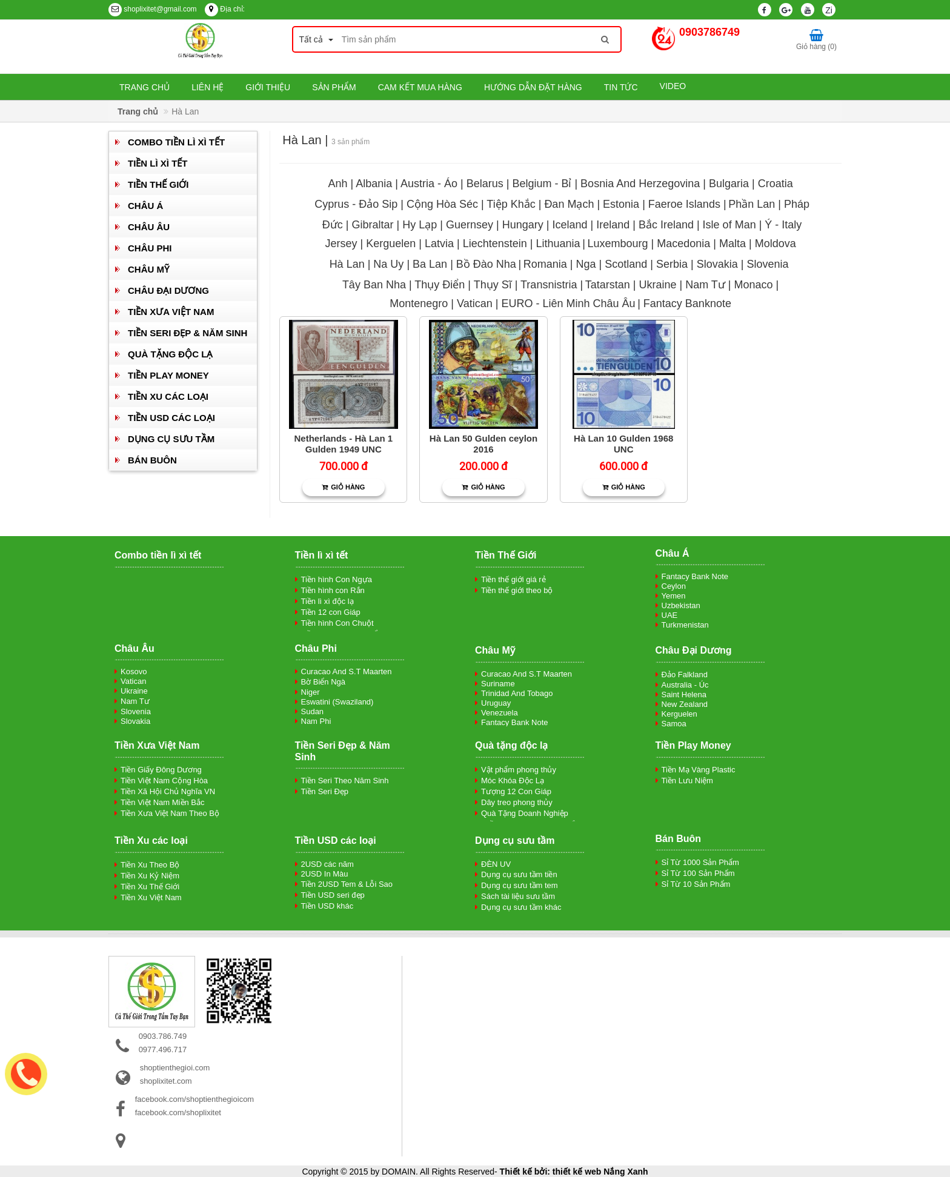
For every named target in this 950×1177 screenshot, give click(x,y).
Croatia (775, 183)
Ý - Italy (783, 225)
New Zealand (685, 704)
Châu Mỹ (148, 269)
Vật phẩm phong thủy (518, 769)
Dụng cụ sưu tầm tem (519, 885)
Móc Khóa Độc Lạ (512, 780)
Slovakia (717, 264)
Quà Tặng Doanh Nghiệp (524, 813)
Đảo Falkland (685, 674)
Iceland (569, 225)
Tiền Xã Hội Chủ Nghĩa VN (168, 791)
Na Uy (390, 264)
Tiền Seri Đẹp (325, 791)
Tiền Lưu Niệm (687, 780)
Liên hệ (207, 87)
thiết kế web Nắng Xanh (600, 1171)
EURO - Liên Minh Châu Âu (568, 303)
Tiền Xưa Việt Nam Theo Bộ (170, 813)
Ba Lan (430, 264)
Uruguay (496, 703)
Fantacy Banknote (687, 303)
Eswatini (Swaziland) (337, 701)
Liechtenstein (495, 243)
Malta (732, 243)
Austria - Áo (428, 183)
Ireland (612, 225)
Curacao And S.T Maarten (346, 671)
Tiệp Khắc (511, 204)
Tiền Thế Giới (158, 184)
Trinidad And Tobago (517, 693)
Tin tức (621, 87)
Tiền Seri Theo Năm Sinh (345, 780)
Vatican (475, 303)
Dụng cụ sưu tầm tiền (519, 874)
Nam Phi (316, 721)
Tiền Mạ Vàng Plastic (699, 769)
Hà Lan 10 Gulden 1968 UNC (623, 443)
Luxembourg (617, 243)
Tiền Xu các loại (168, 396)
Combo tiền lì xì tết (176, 142)
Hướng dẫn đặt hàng (533, 87)
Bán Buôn (152, 460)
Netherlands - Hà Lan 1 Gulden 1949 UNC (343, 443)
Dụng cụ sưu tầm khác (521, 907)
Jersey (341, 243)
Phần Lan (751, 204)
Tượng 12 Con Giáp (516, 791)
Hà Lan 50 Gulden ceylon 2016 (483, 443)
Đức (332, 225)
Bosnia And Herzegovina (640, 183)
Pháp (796, 204)
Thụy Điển (439, 285)
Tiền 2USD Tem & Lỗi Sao (347, 884)
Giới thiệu (267, 87)
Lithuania (558, 243)
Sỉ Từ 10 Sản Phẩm (696, 884)
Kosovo (134, 671)
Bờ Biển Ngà (323, 681)
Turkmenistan (685, 624)
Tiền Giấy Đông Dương (161, 769)
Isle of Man (729, 225)
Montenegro (419, 303)
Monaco (753, 285)
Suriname (498, 683)
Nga (586, 264)
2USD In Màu (324, 873)
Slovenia (767, 264)
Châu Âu (149, 227)
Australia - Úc (685, 684)
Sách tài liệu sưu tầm (518, 896)
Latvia (441, 243)
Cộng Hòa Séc (442, 204)
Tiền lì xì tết (158, 163)
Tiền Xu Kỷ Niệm (150, 875)
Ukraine (657, 285)
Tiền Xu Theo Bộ (150, 864)
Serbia (673, 264)
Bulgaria (729, 183)
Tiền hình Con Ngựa (336, 579)
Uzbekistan (681, 605)
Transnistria (548, 285)
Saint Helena (684, 694)
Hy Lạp (419, 225)
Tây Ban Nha (374, 285)
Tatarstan (607, 285)
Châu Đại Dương (168, 290)
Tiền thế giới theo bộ (517, 590)
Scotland (627, 264)
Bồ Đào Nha (486, 264)
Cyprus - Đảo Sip (355, 204)
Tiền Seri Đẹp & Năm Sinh (187, 333)
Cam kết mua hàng (420, 87)
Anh (337, 183)
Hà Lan (347, 264)
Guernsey (469, 225)
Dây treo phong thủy (517, 802)
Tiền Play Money (168, 375)
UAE (670, 615)
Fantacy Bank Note (695, 576)
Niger (310, 692)
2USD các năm (327, 864)
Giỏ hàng (343, 487)
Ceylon (674, 586)
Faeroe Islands (684, 204)
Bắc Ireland (666, 225)
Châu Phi (150, 248)
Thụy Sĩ (493, 285)
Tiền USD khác (327, 905)
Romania (545, 264)
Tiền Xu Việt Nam (151, 897)
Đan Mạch (569, 204)
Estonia (621, 204)
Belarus (485, 183)
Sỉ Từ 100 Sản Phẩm (698, 873)
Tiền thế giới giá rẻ (513, 579)
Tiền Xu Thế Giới (150, 886)
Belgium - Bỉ (541, 183)
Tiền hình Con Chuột (337, 623)
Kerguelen (391, 243)
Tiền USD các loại (171, 418)
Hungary (522, 225)
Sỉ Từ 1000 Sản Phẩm (700, 862)
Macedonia (683, 243)
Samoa (674, 723)
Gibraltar (373, 225)
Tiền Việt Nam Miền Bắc (163, 802)
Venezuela (499, 712)
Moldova (775, 243)
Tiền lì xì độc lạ (327, 601)
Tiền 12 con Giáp (330, 612)
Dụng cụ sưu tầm (171, 439)
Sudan (312, 711)
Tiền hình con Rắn (333, 590)
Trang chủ (144, 87)
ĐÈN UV (496, 864)
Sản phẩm (334, 87)
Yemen (674, 595)
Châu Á (145, 206)
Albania (374, 183)
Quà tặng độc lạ (170, 354)
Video (673, 86)
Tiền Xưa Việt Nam (171, 312)
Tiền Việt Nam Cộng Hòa (164, 780)
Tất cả (316, 39)
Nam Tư (705, 285)
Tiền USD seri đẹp (333, 895)
